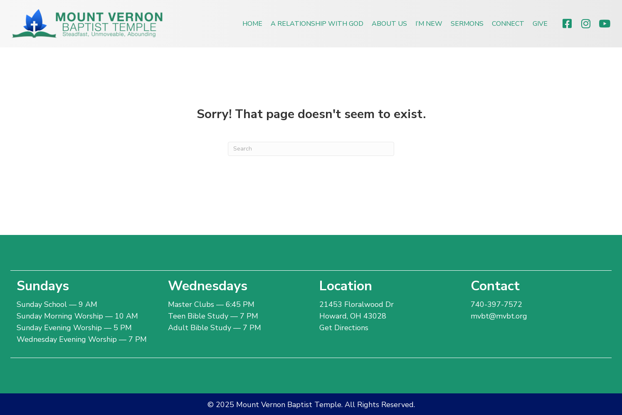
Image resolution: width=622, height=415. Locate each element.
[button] (567, 23)
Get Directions (343, 328)
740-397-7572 (496, 304)
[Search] (311, 149)
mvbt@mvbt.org (499, 316)
